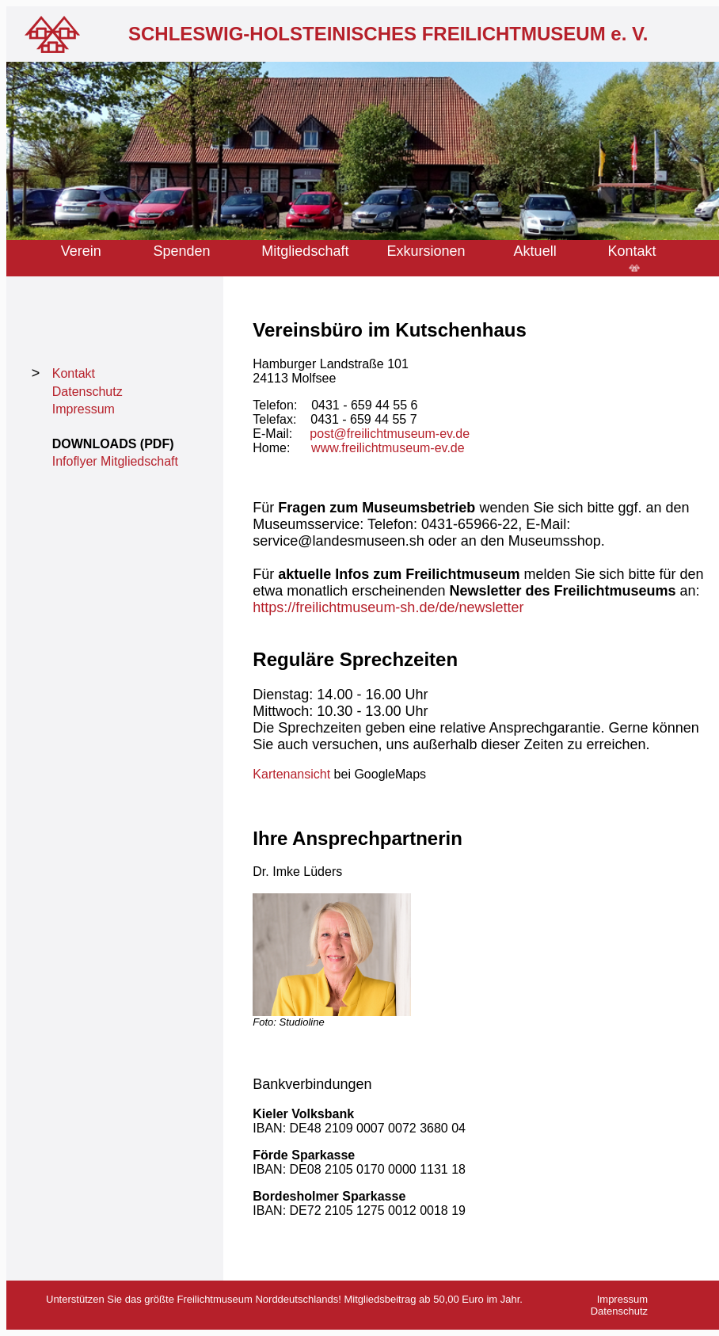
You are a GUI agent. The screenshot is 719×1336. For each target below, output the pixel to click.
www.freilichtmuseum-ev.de (388, 448)
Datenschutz (87, 391)
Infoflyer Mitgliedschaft (115, 461)
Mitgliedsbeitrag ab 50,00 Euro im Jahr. (432, 1299)
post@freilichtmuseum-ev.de (390, 433)
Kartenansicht (291, 774)
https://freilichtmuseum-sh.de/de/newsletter (388, 607)
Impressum (83, 409)
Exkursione (422, 251)
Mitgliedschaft (304, 251)
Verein (81, 251)
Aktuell (535, 251)
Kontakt (634, 251)
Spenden (182, 251)
